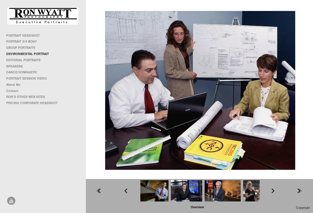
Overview (197, 207)
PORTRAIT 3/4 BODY (21, 41)
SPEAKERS (14, 66)
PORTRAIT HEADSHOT (23, 36)
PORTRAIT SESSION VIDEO (26, 78)
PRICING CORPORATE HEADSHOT (31, 103)
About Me (13, 85)
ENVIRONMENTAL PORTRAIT (27, 54)
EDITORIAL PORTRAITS (23, 60)
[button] (197, 207)
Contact (12, 91)
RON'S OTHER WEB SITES (27, 97)
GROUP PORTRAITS (20, 48)
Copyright (303, 208)
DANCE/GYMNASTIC (21, 72)
